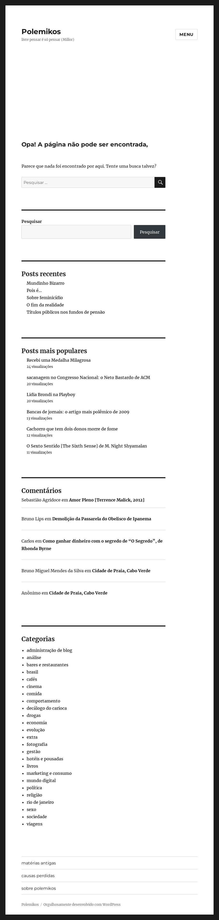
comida (34, 693)
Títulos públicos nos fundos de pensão (66, 312)
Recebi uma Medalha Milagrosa (59, 360)
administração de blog (49, 650)
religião (34, 795)
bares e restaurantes (47, 664)
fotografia (37, 744)
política (34, 787)
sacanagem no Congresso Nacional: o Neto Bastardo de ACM (88, 377)
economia (37, 722)
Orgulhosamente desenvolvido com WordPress (82, 904)
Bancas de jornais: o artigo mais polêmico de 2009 (78, 411)
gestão (33, 751)
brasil (32, 672)
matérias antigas (38, 863)
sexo (31, 809)
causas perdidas (38, 875)
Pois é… (34, 290)
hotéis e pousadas (45, 758)
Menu (186, 34)
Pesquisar (31, 221)
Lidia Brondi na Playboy (51, 394)
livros (32, 766)
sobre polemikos (38, 888)
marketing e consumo (49, 773)
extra (32, 737)
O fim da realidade (45, 304)
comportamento (43, 700)
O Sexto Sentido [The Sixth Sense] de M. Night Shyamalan (87, 446)
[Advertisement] (110, 102)
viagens (34, 823)
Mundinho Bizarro (45, 283)
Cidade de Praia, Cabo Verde (121, 570)
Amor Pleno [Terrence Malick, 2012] (106, 499)
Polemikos (41, 31)
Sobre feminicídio (45, 297)
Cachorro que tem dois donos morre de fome (72, 428)
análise (34, 657)
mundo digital (41, 780)
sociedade (37, 816)
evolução (36, 729)
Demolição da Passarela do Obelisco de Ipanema (101, 518)
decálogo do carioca (47, 708)
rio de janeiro (40, 802)
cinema (34, 686)
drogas (34, 715)
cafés (32, 679)
